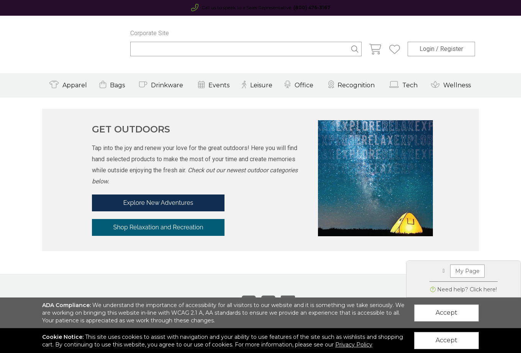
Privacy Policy (353, 344)
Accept (446, 312)
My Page (467, 271)
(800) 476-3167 (311, 7)
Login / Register (441, 48)
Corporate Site (149, 33)
